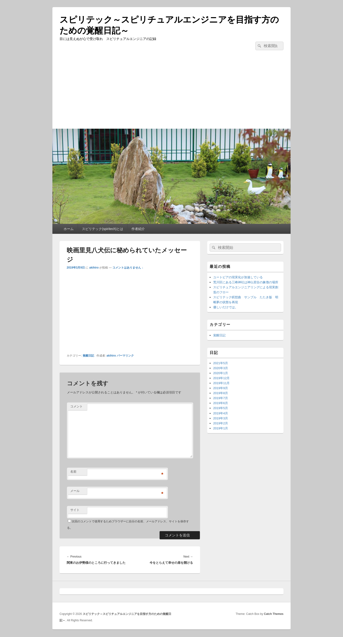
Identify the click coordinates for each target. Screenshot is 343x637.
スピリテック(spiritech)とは (102, 229)
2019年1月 (220, 428)
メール (75, 491)
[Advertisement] (171, 93)
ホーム (69, 229)
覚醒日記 (88, 355)
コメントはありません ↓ (127, 267)
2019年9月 (220, 388)
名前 (73, 471)
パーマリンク (125, 355)
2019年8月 (220, 393)
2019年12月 (221, 378)
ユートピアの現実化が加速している (238, 277)
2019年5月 (220, 408)
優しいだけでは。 (225, 307)
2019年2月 (220, 423)
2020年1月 (220, 373)
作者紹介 (138, 229)
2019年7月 (220, 398)
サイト (75, 510)
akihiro (94, 267)
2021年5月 (220, 363)
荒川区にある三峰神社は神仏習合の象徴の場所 (245, 282)
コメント (76, 406)
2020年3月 (220, 368)
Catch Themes (273, 614)
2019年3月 (220, 418)
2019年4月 (220, 413)
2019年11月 (221, 383)
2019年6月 (220, 403)
